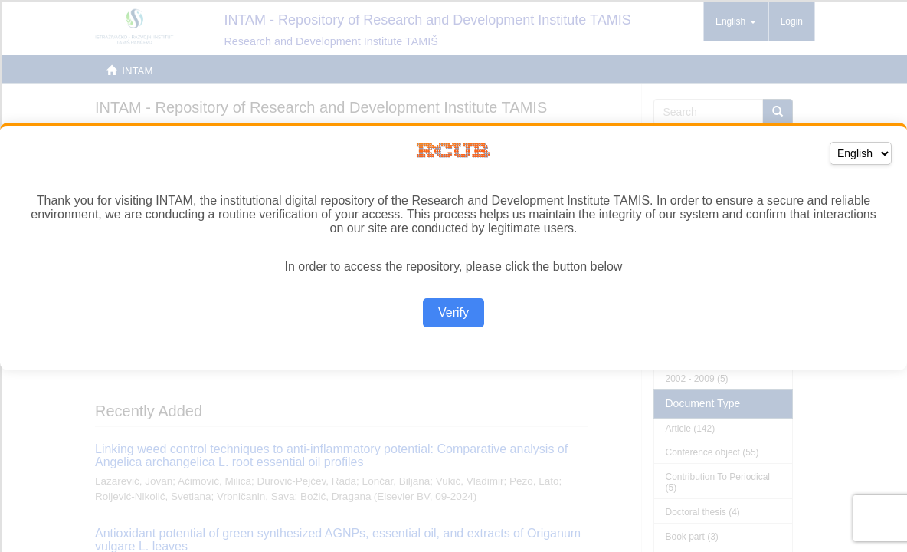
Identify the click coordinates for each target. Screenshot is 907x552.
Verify (453, 312)
